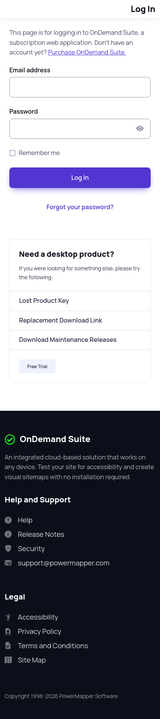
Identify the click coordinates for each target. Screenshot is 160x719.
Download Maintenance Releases (68, 339)
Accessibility (31, 617)
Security (25, 548)
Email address (29, 70)
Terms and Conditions (46, 645)
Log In (80, 177)
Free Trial (37, 366)
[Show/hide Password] (140, 128)
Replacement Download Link (60, 320)
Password (23, 111)
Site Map (25, 660)
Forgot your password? (80, 207)
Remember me (39, 153)
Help (19, 520)
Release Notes (34, 534)
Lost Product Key (44, 300)
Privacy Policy (33, 631)
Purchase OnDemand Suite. (87, 52)
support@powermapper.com (57, 563)
